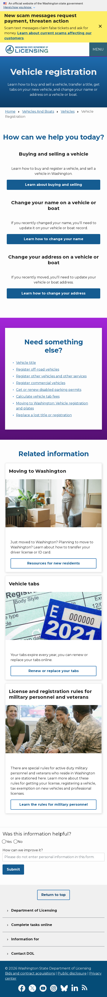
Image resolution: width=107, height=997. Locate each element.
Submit (13, 869)
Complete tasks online (29, 924)
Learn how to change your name (53, 239)
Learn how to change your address (53, 293)
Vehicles (67, 112)
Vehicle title (26, 363)
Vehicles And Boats (38, 112)
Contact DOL (20, 953)
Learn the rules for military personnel (53, 805)
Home (10, 112)
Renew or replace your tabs (53, 671)
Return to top (53, 895)
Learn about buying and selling (53, 185)
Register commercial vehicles (40, 383)
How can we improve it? (23, 850)
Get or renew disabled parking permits (48, 390)
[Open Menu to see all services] (98, 49)
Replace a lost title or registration (44, 415)
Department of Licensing (31, 909)
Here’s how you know (17, 7)
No (20, 842)
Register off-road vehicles (37, 369)
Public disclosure (72, 973)
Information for (22, 938)
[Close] (100, 28)
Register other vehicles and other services (51, 376)
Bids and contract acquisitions (30, 973)
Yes (9, 842)
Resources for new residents (53, 563)
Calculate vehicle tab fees (38, 396)
